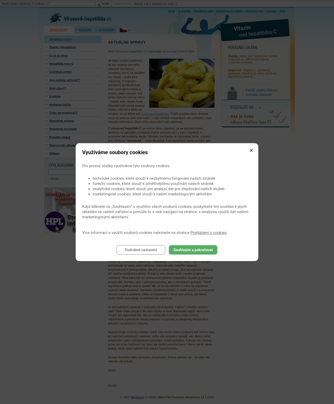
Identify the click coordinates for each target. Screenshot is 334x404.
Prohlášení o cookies (208, 232)
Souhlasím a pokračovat (193, 250)
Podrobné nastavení (141, 250)
